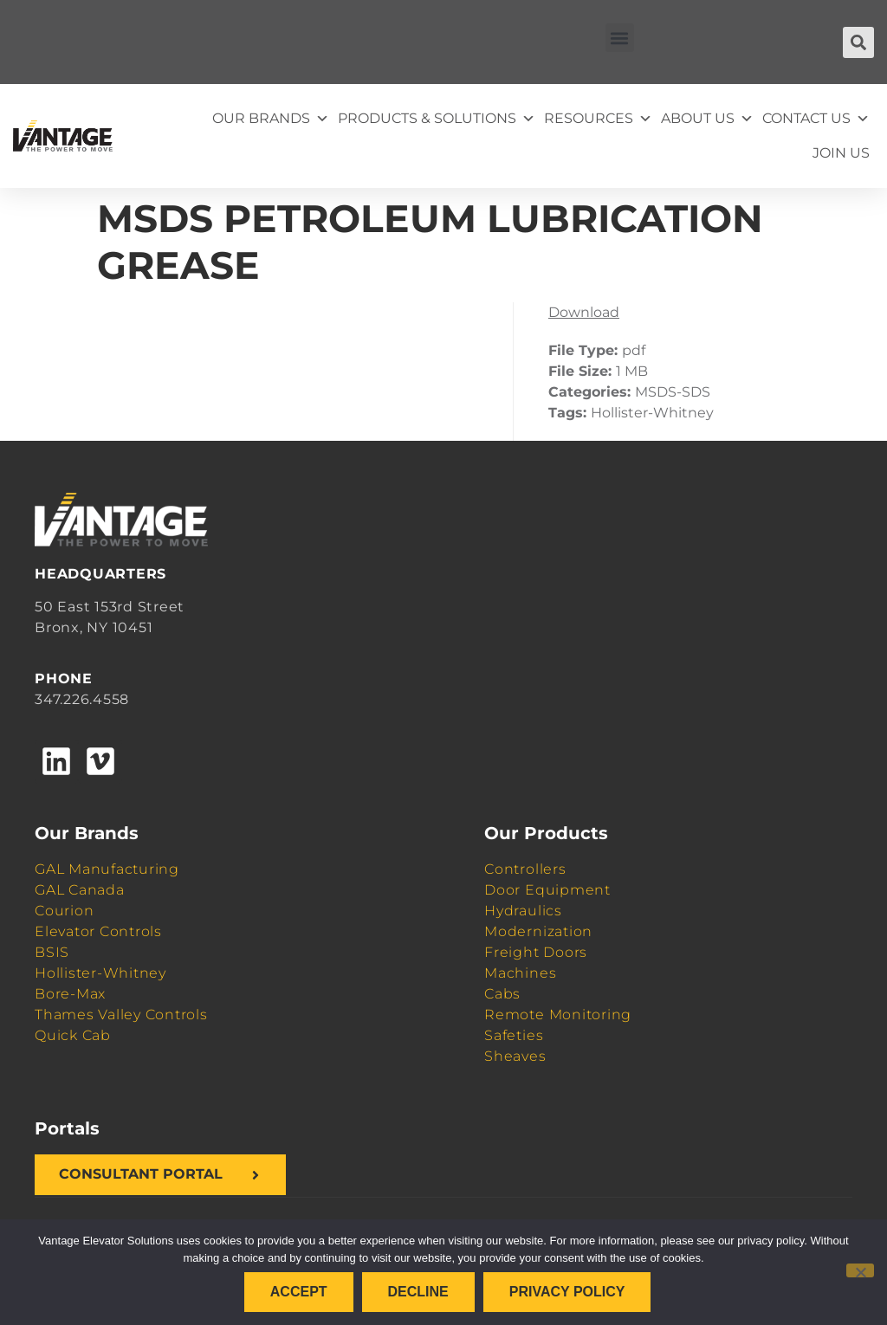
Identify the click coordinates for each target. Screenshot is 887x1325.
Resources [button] (598, 118)
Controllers (525, 869)
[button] (619, 37)
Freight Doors (535, 952)
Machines (520, 973)
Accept (298, 1291)
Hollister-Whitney (100, 973)
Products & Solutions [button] (436, 118)
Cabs (502, 994)
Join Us (841, 153)
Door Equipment (547, 890)
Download (583, 312)
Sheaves (515, 1056)
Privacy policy (567, 1291)
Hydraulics (523, 910)
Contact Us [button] (816, 118)
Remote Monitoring (557, 1014)
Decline (418, 1291)
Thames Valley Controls (121, 1014)
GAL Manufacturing (107, 869)
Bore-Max (70, 994)
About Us (707, 118)
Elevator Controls (98, 931)
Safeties (513, 1035)
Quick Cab (73, 1035)
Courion (64, 910)
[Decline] (860, 1270)
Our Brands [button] (270, 118)
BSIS (52, 952)
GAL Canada (80, 890)
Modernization (538, 931)
